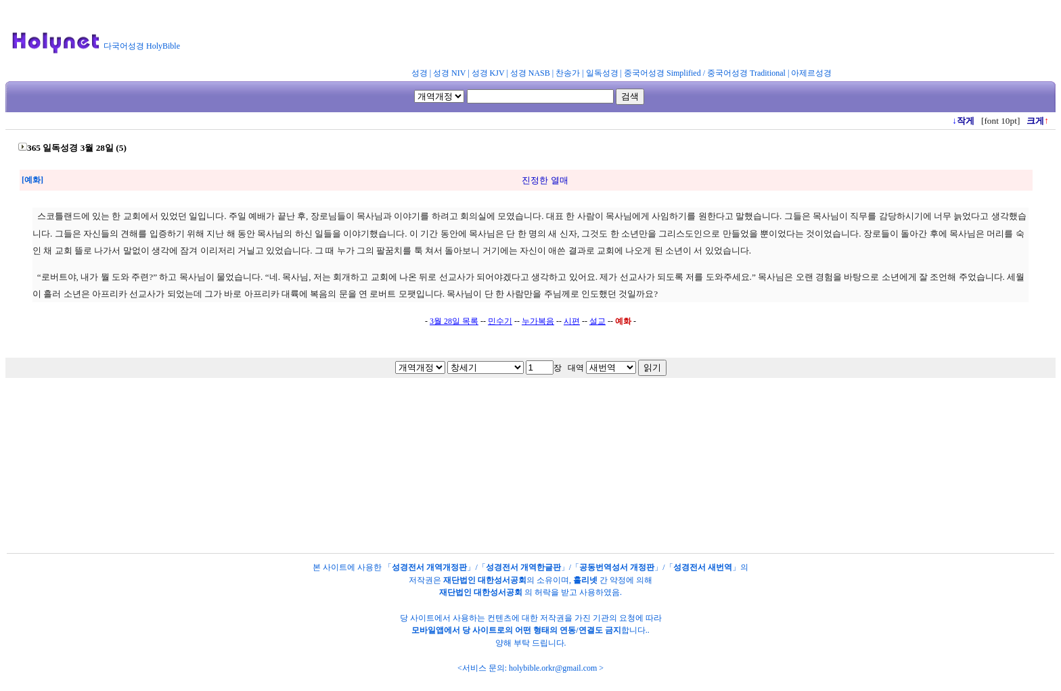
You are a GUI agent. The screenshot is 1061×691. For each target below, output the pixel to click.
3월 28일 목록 (454, 321)
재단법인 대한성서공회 (484, 580)
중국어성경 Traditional (746, 73)
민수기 (500, 321)
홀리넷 (585, 580)
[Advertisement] (519, 36)
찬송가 (568, 73)
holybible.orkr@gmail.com (553, 668)
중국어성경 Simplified (662, 73)
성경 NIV (449, 73)
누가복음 (538, 321)
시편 (572, 321)
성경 (419, 73)
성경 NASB (530, 73)
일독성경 (602, 73)
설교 (597, 321)
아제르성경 (811, 73)
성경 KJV (488, 73)
